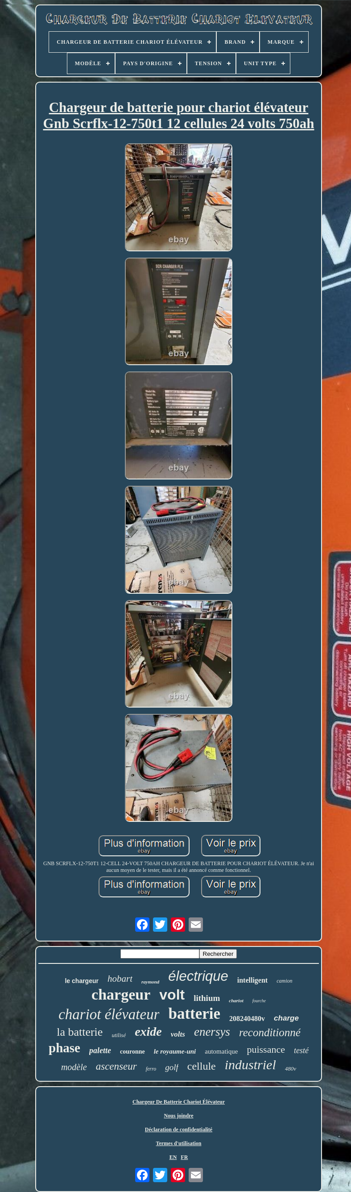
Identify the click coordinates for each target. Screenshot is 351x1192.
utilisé (118, 1035)
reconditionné (270, 1032)
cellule (201, 1066)
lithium (207, 998)
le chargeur (81, 980)
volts (178, 1034)
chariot (236, 1000)
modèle (74, 1067)
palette (100, 1050)
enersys (212, 1031)
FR (184, 1157)
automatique (221, 1051)
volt (172, 995)
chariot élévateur (108, 1014)
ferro (151, 1069)
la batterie (80, 1031)
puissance (266, 1049)
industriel (250, 1064)
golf (171, 1067)
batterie (194, 1013)
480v (290, 1068)
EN (173, 1157)
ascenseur (116, 1066)
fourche (259, 1000)
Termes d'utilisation (179, 1143)
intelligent (252, 980)
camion (284, 981)
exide (148, 1031)
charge (286, 1018)
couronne (132, 1051)
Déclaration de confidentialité (178, 1129)
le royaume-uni (175, 1051)
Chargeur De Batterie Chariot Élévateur (178, 1102)
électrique (198, 976)
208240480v (247, 1018)
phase (64, 1048)
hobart (119, 978)
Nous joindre (178, 1116)
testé (301, 1050)
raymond (150, 981)
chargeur (120, 994)
